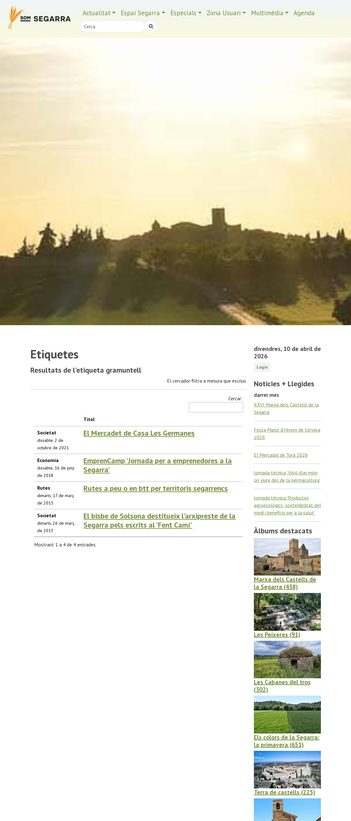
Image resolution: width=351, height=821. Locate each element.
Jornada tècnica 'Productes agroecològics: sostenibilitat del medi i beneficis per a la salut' (287, 505)
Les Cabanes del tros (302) (282, 685)
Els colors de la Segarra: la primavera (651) (286, 741)
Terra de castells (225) (284, 792)
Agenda (304, 13)
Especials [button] (183, 13)
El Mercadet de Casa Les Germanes (139, 433)
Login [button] (262, 367)
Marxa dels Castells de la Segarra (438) (285, 583)
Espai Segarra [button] (140, 13)
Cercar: (215, 403)
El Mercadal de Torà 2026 (281, 455)
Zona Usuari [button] (224, 13)
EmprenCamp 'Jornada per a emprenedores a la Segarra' (157, 465)
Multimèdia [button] (267, 13)
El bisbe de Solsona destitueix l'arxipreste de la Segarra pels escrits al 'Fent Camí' (159, 520)
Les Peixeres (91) (277, 634)
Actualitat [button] (96, 13)
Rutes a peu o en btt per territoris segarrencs (155, 488)
